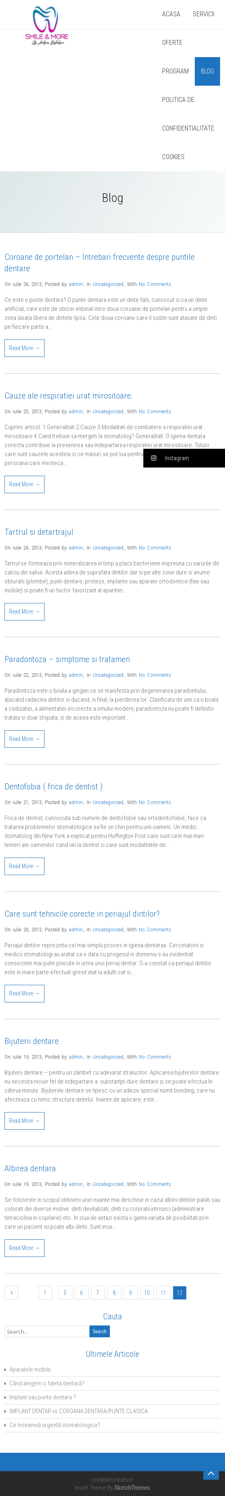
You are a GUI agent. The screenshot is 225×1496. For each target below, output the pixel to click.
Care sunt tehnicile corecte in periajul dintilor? (82, 914)
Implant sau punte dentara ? (42, 1397)
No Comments (155, 284)
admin (76, 284)
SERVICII (203, 14)
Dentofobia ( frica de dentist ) (53, 786)
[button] (184, 458)
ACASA (171, 14)
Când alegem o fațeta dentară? (47, 1383)
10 (147, 1293)
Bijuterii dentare (31, 1041)
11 (163, 1293)
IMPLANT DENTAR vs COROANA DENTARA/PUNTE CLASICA (78, 1411)
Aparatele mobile (30, 1369)
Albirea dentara (30, 1168)
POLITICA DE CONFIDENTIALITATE (188, 114)
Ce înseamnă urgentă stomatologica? (54, 1425)
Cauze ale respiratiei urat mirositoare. (68, 396)
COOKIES (173, 157)
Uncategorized (108, 284)
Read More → (24, 348)
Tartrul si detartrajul (39, 532)
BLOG (207, 71)
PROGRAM (175, 71)
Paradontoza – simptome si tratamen (67, 659)
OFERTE (172, 43)
